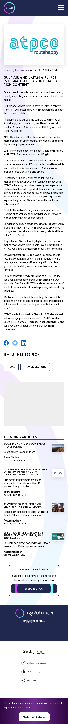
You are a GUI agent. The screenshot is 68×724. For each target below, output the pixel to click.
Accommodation (13, 521)
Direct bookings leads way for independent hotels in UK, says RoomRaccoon (23, 535)
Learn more (23, 707)
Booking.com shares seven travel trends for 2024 (25, 446)
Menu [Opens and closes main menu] (61, 7)
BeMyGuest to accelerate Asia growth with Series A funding (23, 505)
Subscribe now (34, 589)
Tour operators (12, 492)
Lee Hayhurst (22, 70)
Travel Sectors (35, 367)
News (11, 367)
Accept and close (34, 717)
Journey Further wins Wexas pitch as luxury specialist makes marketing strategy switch (26, 472)
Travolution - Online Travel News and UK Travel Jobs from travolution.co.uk (34, 613)
